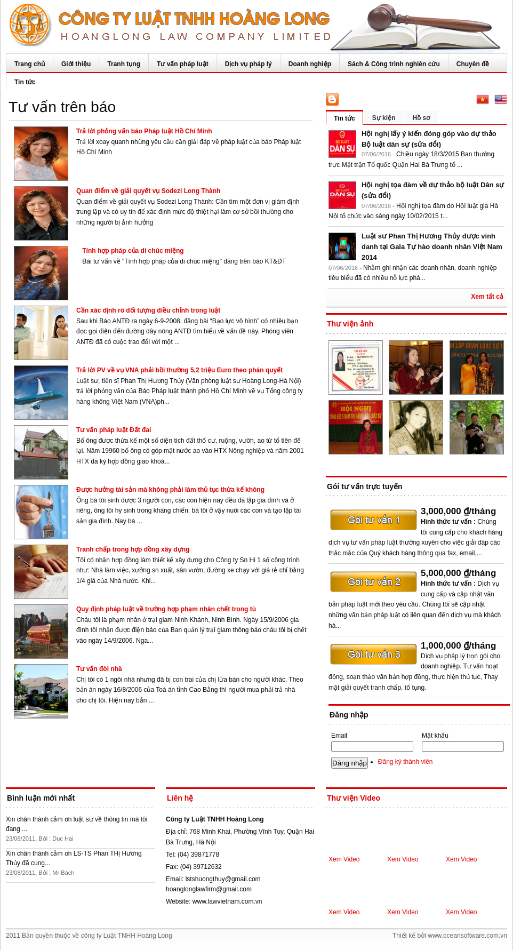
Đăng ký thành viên (405, 761)
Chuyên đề (473, 64)
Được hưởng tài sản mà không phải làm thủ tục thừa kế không (170, 489)
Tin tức (25, 82)
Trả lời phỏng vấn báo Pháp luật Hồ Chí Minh (144, 131)
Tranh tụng (123, 64)
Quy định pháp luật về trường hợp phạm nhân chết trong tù (166, 609)
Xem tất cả (487, 296)
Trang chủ (29, 64)
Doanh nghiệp (309, 64)
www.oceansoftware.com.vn (467, 935)
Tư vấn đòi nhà (99, 669)
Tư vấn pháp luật (183, 64)
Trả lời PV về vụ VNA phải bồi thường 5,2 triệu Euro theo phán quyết (179, 370)
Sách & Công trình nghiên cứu (394, 64)
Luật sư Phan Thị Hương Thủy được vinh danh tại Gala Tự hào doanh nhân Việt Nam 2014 (432, 246)
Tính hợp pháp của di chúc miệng (132, 250)
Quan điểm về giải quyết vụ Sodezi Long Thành (148, 191)
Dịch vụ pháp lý (248, 64)
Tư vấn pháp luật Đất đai (113, 430)
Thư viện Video (353, 798)
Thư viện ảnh (350, 324)
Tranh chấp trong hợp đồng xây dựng (132, 549)
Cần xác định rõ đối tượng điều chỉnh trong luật (148, 310)
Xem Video (343, 859)
